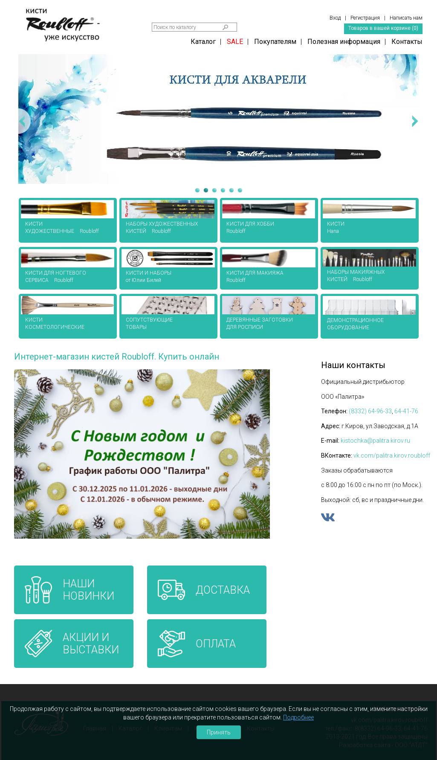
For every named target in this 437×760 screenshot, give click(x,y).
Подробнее (298, 717)
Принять (219, 732)
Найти (225, 27)
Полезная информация (343, 42)
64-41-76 (406, 411)
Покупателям (275, 42)
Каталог (203, 42)
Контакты (407, 42)
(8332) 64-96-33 (370, 411)
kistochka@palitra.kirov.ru (375, 440)
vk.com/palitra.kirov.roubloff (391, 455)
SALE (235, 42)
